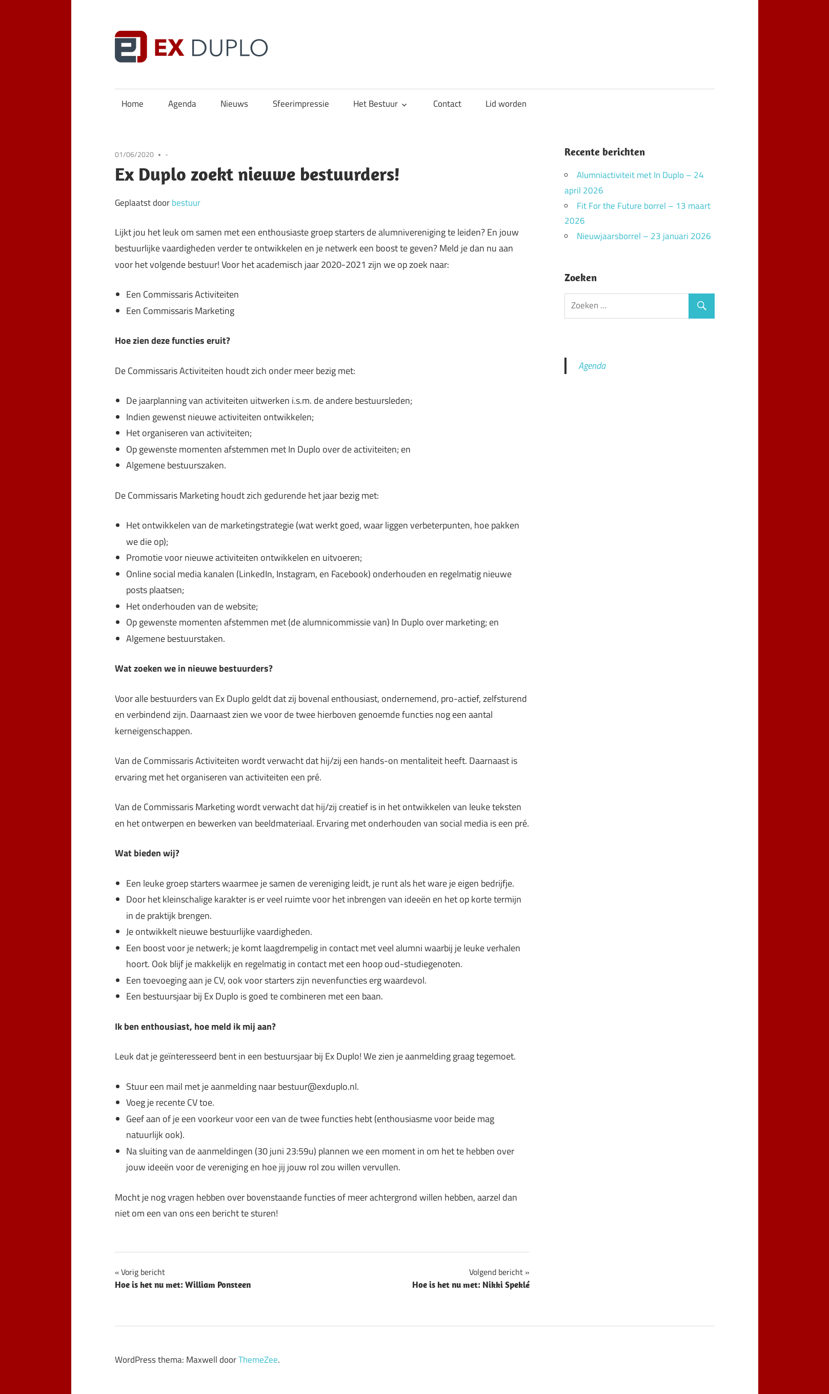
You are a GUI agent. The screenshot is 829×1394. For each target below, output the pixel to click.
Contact (447, 103)
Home (133, 103)
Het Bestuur (375, 103)
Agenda (182, 103)
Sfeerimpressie (301, 103)
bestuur (186, 202)
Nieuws (234, 103)
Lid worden (506, 103)
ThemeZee (258, 1359)
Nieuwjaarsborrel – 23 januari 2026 (644, 236)
